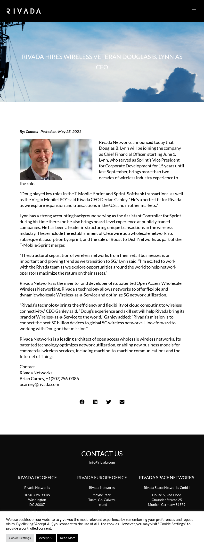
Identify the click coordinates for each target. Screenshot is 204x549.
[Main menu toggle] (194, 11)
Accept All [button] (46, 538)
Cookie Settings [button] (20, 538)
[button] (82, 401)
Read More (67, 538)
